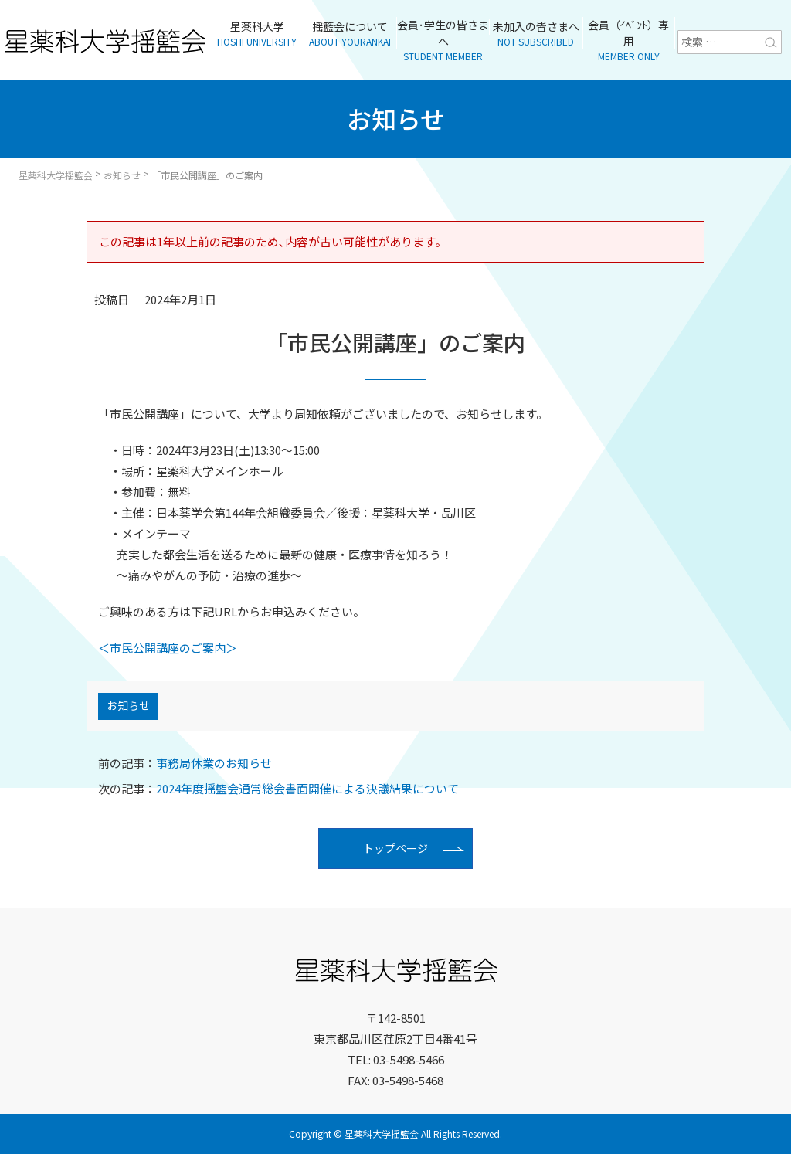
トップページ (395, 849)
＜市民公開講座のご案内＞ (167, 648)
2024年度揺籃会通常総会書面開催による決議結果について (278, 788)
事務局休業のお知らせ (185, 763)
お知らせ (128, 706)
